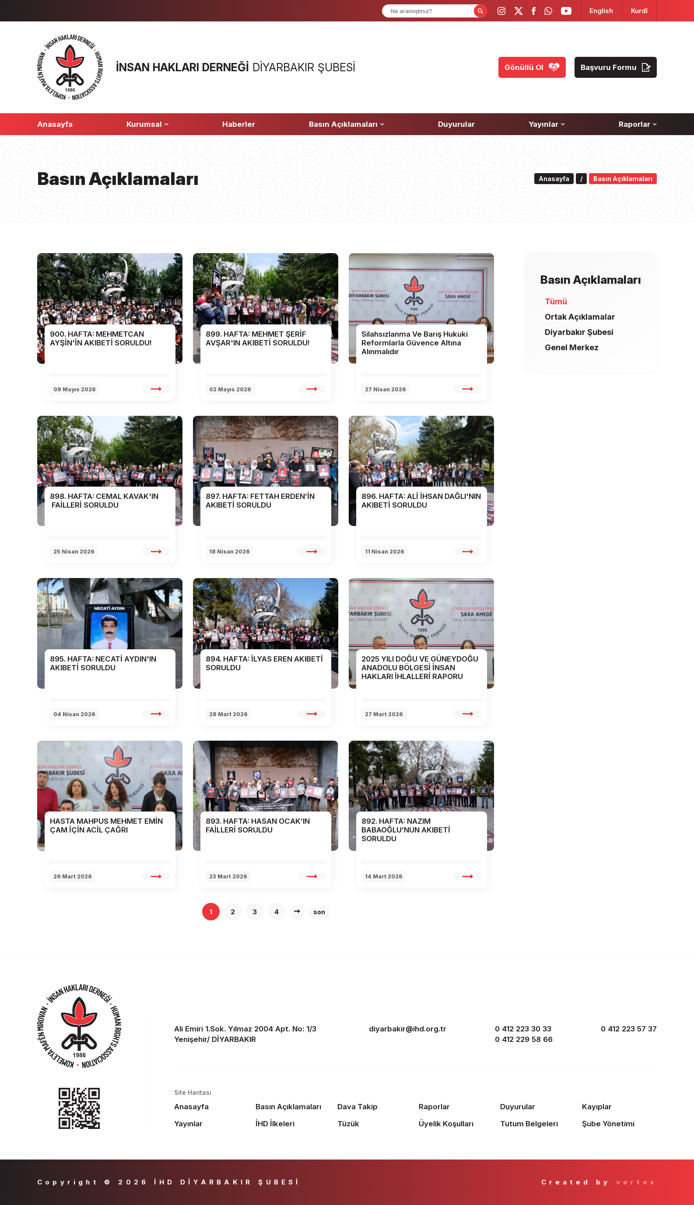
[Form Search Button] (480, 10)
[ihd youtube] (566, 11)
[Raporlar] (638, 124)
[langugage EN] (601, 11)
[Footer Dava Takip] (374, 1106)
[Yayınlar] (547, 124)
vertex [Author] (636, 1182)
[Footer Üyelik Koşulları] (456, 1123)
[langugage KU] (639, 11)
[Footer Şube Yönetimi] (619, 1123)
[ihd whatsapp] (548, 11)
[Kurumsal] (147, 124)
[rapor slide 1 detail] (156, 389)
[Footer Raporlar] (456, 1106)
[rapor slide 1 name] (110, 338)
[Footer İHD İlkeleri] (293, 1123)
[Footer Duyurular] (537, 1106)
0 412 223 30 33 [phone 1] (523, 1028)
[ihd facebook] (534, 11)
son (319, 912)
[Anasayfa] (55, 124)
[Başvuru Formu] (616, 67)
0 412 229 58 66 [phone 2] (524, 1039)
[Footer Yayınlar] (211, 1123)
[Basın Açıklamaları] (346, 124)
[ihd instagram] (501, 11)
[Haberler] (238, 124)
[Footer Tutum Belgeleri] (537, 1123)
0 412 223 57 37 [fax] (629, 1028)
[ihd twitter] (518, 11)
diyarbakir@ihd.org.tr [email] (407, 1028)
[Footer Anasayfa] (211, 1106)
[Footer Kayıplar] (619, 1106)
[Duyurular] (456, 124)
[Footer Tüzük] (374, 1123)
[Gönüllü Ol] (532, 67)
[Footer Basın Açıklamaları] (293, 1106)
